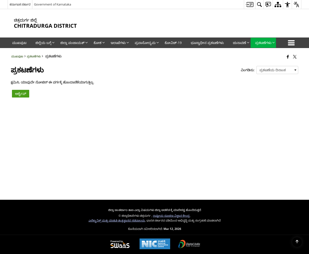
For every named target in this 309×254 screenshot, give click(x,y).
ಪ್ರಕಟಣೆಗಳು (34, 56)
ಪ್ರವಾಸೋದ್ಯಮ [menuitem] (147, 42)
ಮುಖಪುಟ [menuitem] (19, 42)
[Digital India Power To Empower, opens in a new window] (189, 244)
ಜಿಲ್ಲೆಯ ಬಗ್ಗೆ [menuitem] (45, 42)
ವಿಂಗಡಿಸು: (248, 70)
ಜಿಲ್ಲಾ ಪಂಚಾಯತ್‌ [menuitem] (74, 42)
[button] (292, 43)
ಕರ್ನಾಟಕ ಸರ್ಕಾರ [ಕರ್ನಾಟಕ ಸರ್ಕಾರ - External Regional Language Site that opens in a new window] (20, 4)
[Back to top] (297, 242)
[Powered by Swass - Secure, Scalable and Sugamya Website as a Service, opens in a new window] (120, 244)
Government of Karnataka (52, 4)
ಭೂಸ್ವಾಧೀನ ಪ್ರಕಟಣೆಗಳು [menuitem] (207, 42)
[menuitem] (249, 4)
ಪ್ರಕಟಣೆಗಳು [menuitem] (265, 42)
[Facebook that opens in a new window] (288, 57)
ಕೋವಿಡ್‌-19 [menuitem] (173, 42)
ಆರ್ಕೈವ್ (20, 93)
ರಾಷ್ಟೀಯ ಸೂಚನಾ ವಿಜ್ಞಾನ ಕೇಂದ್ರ (171, 215)
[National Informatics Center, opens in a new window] (155, 244)
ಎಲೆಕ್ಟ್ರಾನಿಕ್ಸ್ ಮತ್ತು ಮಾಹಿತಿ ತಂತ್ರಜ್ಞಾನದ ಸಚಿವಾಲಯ (117, 220)
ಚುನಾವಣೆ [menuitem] (241, 42)
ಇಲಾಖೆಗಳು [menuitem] (120, 42)
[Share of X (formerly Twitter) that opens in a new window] (295, 57)
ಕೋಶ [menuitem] (99, 42)
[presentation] (277, 70)
